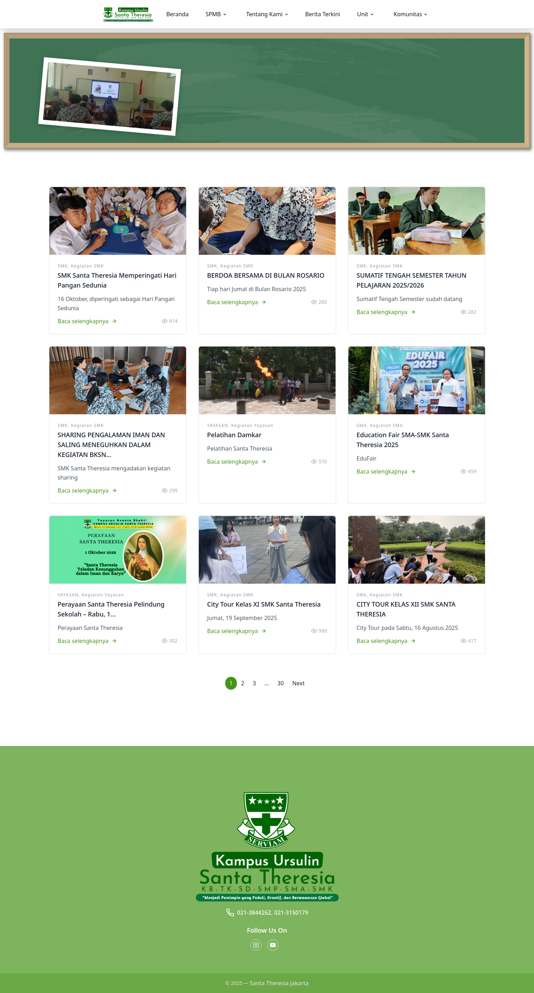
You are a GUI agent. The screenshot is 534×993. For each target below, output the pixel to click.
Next (298, 683)
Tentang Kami (264, 14)
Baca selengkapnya (87, 321)
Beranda (177, 14)
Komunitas (408, 14)
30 (280, 683)
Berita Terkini (322, 14)
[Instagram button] (256, 945)
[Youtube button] (272, 945)
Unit (362, 14)
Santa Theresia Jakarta (279, 983)
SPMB (213, 14)
